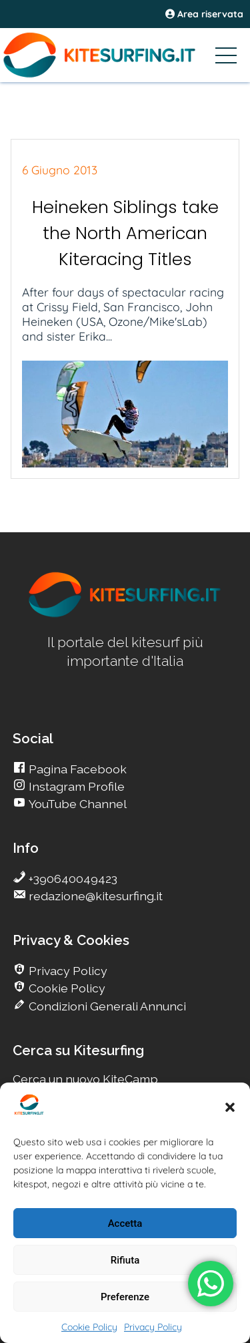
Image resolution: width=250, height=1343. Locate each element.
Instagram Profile (75, 786)
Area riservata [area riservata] (204, 14)
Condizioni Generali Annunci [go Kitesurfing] (106, 1006)
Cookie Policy (89, 1327)
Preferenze (125, 1297)
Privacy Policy (153, 1327)
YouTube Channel (76, 804)
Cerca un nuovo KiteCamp (85, 1079)
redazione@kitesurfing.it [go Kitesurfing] (94, 896)
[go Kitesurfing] (125, 615)
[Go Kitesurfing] (125, 54)
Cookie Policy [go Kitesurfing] (65, 988)
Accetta (125, 1223)
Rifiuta (125, 1260)
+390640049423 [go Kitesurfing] (71, 879)
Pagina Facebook (76, 769)
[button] (230, 1107)
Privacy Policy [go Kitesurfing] (66, 971)
